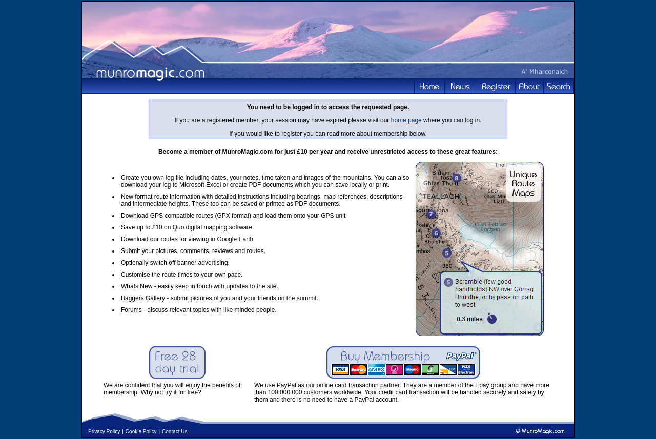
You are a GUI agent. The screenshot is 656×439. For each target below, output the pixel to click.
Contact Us (174, 431)
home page (406, 120)
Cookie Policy (141, 431)
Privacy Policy (104, 431)
